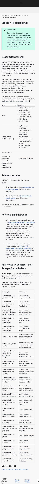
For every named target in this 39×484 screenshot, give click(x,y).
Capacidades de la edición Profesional (15, 469)
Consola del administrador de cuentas (21, 222)
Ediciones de (18, 15)
